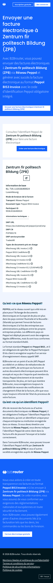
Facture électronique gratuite (17, 534)
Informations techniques (16, 216)
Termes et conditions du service (18, 563)
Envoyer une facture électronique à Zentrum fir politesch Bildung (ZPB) (24, 108)
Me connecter (42, 4)
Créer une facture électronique (32, 148)
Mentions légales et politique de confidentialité (26, 560)
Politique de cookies (12, 569)
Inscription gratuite (23, 4)
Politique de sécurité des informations (21, 566)
